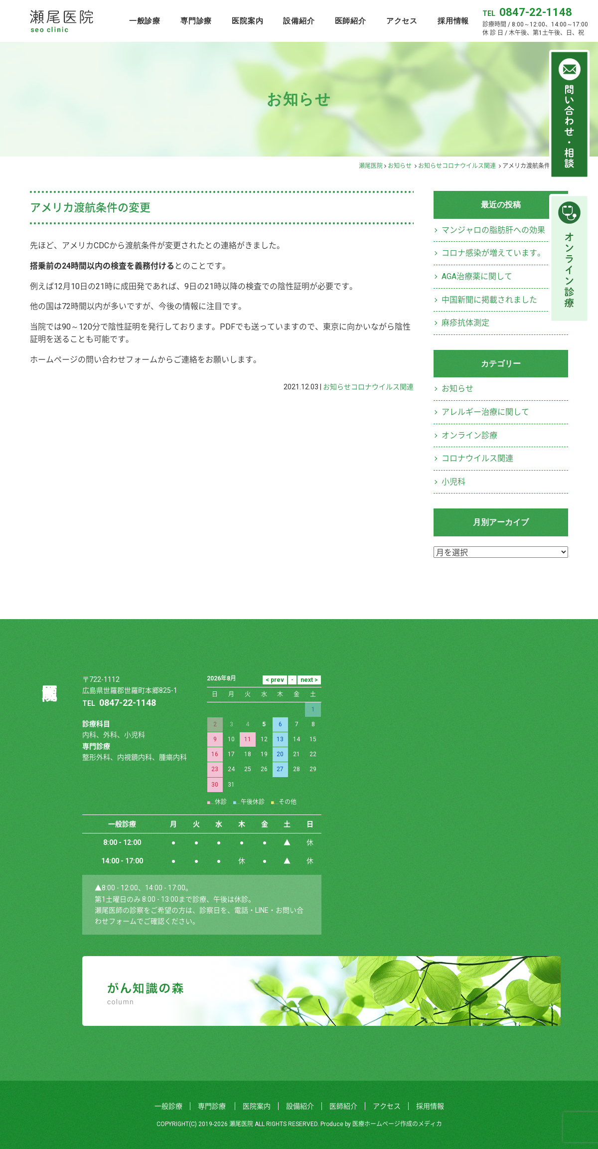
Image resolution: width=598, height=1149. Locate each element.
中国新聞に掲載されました (489, 300)
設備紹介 (298, 20)
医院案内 (247, 20)
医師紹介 (350, 20)
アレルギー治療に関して (485, 412)
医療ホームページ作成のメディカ (397, 1124)
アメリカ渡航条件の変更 (90, 207)
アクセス (402, 20)
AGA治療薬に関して (477, 276)
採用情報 (453, 20)
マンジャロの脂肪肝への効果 (493, 230)
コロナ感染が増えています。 (493, 253)
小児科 (453, 482)
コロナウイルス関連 (469, 166)
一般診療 (144, 20)
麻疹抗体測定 (465, 323)
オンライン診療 (469, 435)
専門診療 (196, 20)
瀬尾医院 (371, 166)
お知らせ (400, 166)
